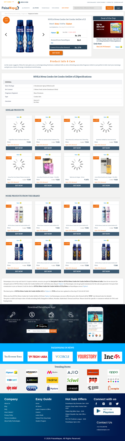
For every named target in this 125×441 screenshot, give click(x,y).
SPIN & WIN (22, 2)
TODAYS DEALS (45, 8)
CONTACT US (110, 2)
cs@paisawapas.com (103, 429)
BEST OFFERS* (65, 8)
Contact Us (104, 422)
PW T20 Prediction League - (75, 419)
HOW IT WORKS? (101, 2)
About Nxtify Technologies (12, 421)
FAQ (5, 409)
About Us (7, 403)
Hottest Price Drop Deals (43, 418)
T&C (52, 43)
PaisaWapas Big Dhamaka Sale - (77, 403)
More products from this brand (23, 196)
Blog (5, 406)
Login (118, 8)
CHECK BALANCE (91, 2)
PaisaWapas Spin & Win (72, 422)
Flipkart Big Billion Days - (74, 411)
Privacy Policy (8, 415)
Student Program (41, 421)
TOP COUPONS (55, 8)
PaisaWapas (56, 438)
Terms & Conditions (10, 418)
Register (109, 8)
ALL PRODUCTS (25, 8)
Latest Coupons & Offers (43, 409)
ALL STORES (36, 8)
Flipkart (69, 24)
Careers (38, 412)
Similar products (15, 110)
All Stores (39, 406)
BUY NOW (56, 53)
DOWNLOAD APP (118, 2)
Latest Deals (39, 415)
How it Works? (8, 412)
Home (37, 403)
